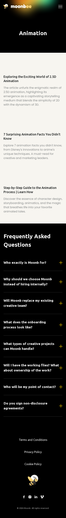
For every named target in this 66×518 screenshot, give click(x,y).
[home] (18, 6)
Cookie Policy (33, 464)
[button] (60, 6)
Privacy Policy (33, 452)
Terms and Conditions (33, 439)
